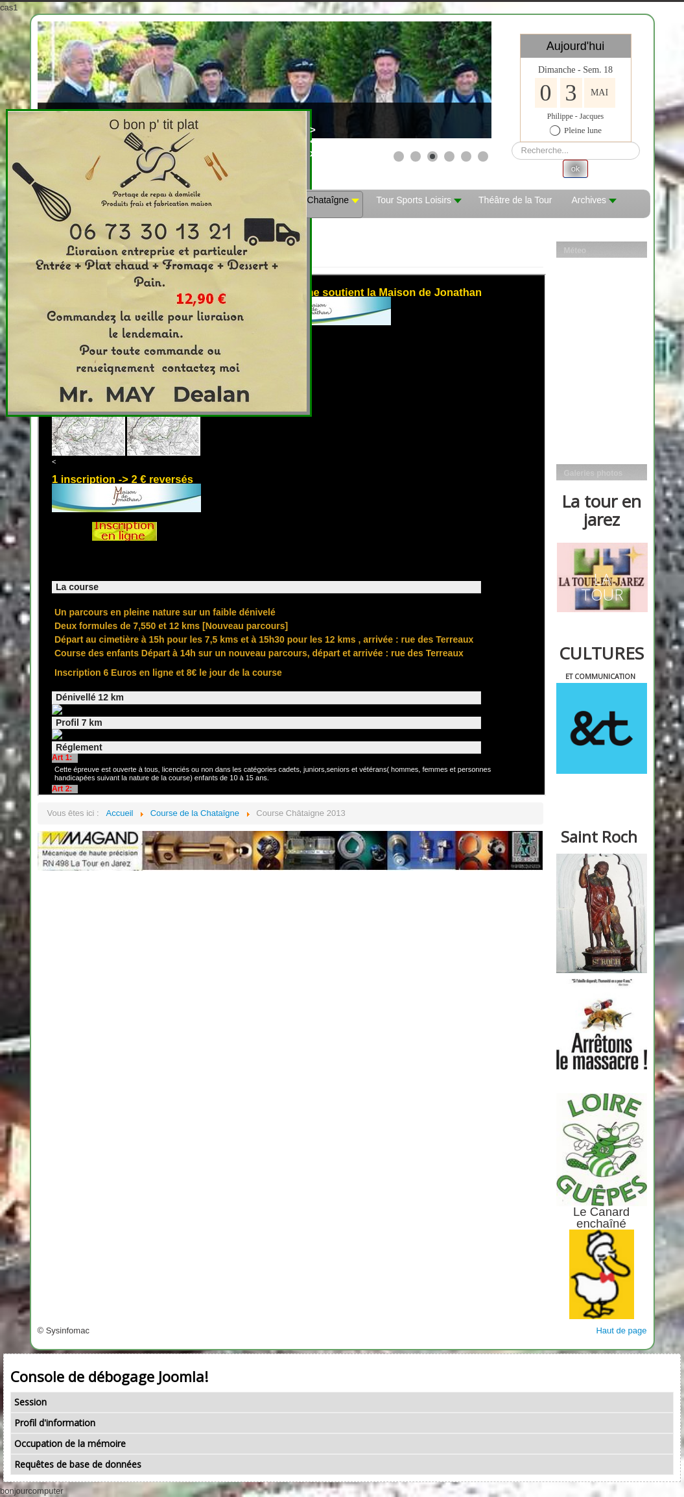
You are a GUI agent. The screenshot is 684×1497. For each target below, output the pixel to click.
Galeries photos (593, 473)
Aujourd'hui (576, 46)
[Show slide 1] (399, 156)
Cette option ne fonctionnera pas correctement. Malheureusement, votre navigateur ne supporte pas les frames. (292, 535)
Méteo (575, 250)
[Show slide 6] (483, 156)
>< (316, 135)
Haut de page (621, 1330)
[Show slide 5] (466, 156)
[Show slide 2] (415, 156)
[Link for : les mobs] (264, 79)
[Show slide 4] (449, 156)
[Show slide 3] (432, 156)
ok (575, 168)
